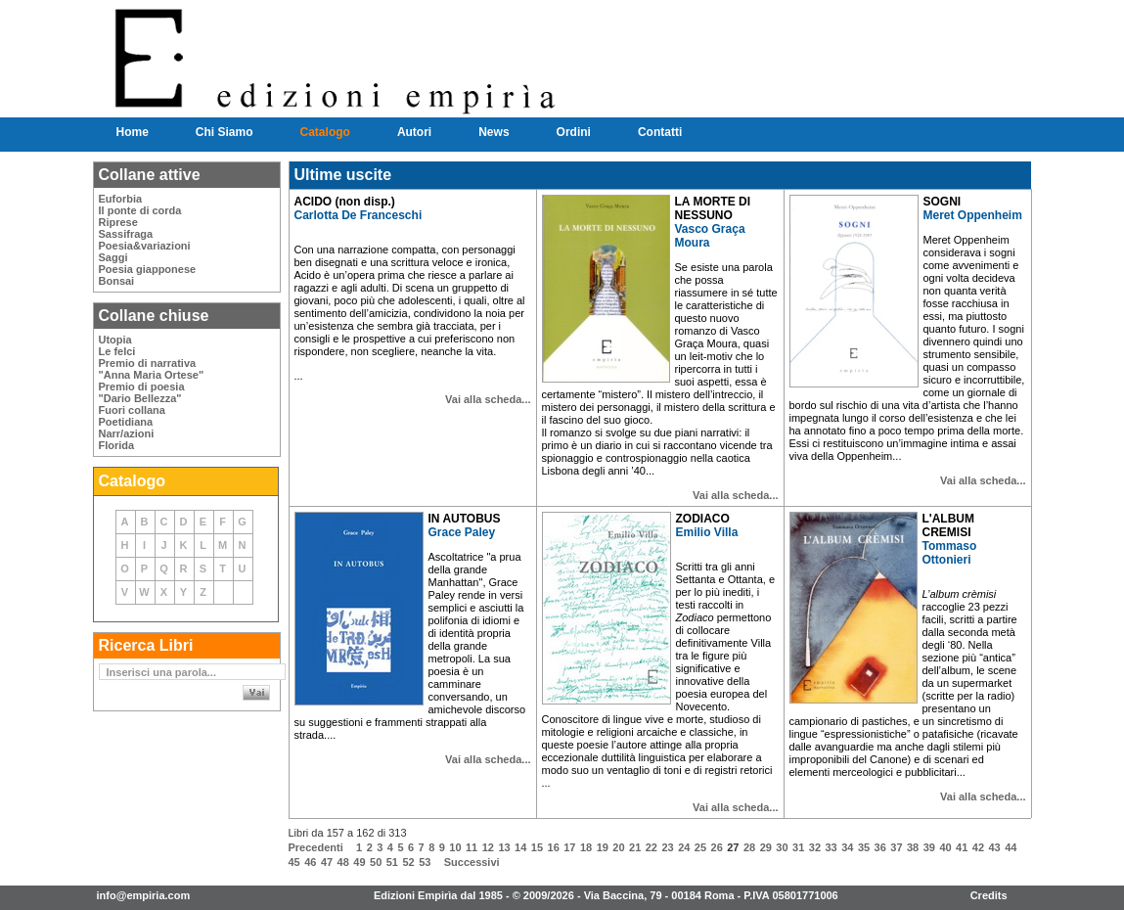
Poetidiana (126, 422)
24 (684, 847)
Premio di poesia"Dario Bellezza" (142, 392)
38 (913, 847)
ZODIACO (703, 518)
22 (651, 847)
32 (815, 847)
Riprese (118, 222)
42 (978, 847)
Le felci (117, 351)
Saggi (113, 257)
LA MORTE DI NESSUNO (713, 208)
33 (830, 847)
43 (995, 847)
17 (569, 847)
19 (602, 847)
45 (294, 862)
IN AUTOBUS (464, 518)
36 (880, 847)
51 (392, 862)
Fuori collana (132, 410)
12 (488, 847)
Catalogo (325, 132)
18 (586, 847)
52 (408, 862)
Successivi (472, 862)
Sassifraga (126, 234)
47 (327, 862)
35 (864, 847)
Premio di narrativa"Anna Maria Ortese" (151, 369)
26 (717, 847)
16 (554, 847)
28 (749, 847)
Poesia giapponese (148, 269)
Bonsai (117, 281)
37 (896, 847)
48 (343, 862)
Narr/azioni (127, 433)
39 (929, 847)
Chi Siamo (224, 132)
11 (471, 847)
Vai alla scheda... (487, 399)
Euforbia (121, 199)
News (493, 132)
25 (700, 847)
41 (961, 847)
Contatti (660, 132)
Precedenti (316, 847)
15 (537, 847)
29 (766, 847)
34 (847, 847)
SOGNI (942, 201)
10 (455, 847)
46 (310, 862)
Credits (989, 895)
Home (132, 132)
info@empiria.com (144, 895)
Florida (117, 445)
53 (424, 862)
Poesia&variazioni (145, 245)
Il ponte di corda (140, 210)
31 (798, 847)
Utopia (115, 339)
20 (618, 847)
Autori (414, 132)
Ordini (574, 132)
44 (1010, 847)
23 (667, 847)
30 (781, 847)
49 (359, 862)
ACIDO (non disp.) (344, 201)
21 (635, 847)
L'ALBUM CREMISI (948, 525)
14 (520, 847)
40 (945, 847)
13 (504, 847)
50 (376, 862)
